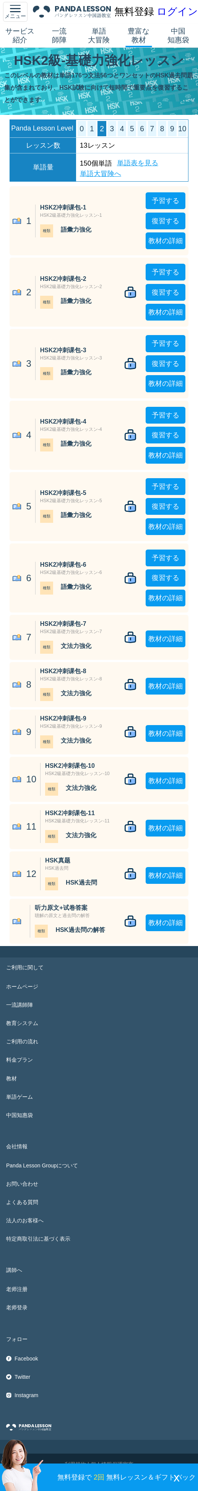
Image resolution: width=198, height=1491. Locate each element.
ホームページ (22, 986)
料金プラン (19, 1060)
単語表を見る (137, 163)
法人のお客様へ (25, 1220)
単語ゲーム (19, 1097)
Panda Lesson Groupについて (42, 1165)
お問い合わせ (22, 1184)
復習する (165, 221)
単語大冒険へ (100, 173)
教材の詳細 (165, 241)
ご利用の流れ (22, 1041)
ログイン (177, 11)
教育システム (22, 1023)
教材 (11, 1078)
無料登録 (134, 11)
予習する (165, 201)
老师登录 (17, 1307)
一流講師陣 (19, 1005)
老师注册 (17, 1289)
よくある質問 (22, 1202)
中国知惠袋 (178, 35)
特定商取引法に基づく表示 (38, 1239)
